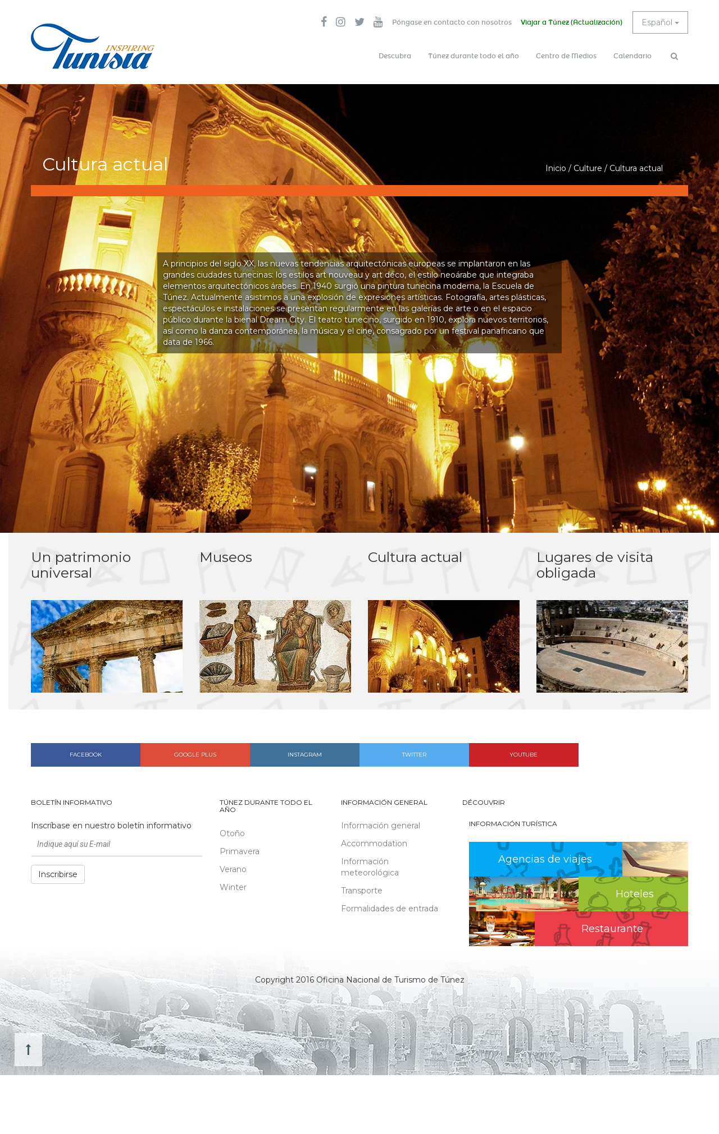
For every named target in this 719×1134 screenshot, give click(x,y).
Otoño (232, 833)
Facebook (86, 754)
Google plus (195, 754)
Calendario (632, 56)
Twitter (414, 754)
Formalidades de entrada (389, 908)
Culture (588, 168)
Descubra (395, 56)
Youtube (523, 754)
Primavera (240, 851)
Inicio (555, 168)
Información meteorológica (370, 867)
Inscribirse (58, 874)
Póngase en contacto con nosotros (452, 22)
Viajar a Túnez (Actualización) (571, 22)
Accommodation (374, 843)
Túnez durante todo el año (473, 56)
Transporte (362, 891)
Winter (233, 887)
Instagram (305, 754)
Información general (380, 825)
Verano (233, 869)
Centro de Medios (566, 56)
